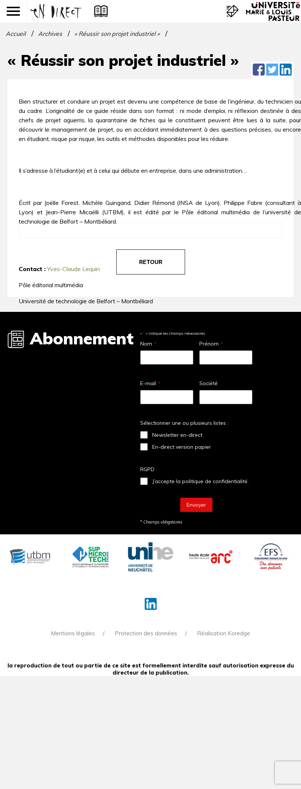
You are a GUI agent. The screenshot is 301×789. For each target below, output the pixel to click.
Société (208, 383)
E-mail (150, 383)
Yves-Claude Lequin (73, 269)
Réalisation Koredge (223, 633)
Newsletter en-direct (177, 435)
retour (150, 261)
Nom (148, 343)
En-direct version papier (181, 446)
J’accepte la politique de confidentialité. (200, 481)
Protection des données (146, 633)
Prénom (211, 343)
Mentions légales (73, 633)
